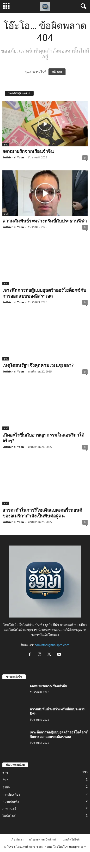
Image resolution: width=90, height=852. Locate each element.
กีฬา (5, 780)
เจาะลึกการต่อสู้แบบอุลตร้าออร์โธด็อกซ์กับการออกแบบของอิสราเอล (44, 293)
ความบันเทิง (10, 802)
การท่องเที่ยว (11, 794)
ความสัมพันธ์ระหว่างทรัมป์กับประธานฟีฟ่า (44, 221)
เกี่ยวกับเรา (17, 839)
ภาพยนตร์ (9, 809)
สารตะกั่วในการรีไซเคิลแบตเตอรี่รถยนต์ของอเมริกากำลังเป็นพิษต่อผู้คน (42, 513)
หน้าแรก (57, 71)
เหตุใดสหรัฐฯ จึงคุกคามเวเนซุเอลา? (38, 365)
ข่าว (6, 144)
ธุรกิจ (6, 787)
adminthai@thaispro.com (52, 645)
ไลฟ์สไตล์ (9, 816)
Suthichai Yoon (13, 157)
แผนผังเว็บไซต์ (71, 839)
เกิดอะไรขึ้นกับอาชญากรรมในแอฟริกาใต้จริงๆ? (43, 438)
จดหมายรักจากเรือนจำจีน (28, 151)
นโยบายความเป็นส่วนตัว (43, 839)
